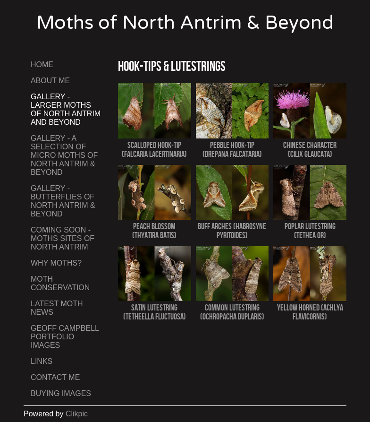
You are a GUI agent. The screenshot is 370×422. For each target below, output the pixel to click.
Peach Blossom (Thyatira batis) (154, 231)
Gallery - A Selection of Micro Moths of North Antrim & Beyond (64, 155)
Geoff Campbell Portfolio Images (65, 336)
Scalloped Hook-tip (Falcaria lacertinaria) (154, 149)
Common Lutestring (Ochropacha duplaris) (232, 312)
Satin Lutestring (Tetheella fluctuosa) (154, 312)
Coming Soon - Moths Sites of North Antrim (62, 238)
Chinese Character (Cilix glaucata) (309, 149)
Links (41, 361)
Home (42, 64)
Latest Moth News (57, 308)
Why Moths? (56, 263)
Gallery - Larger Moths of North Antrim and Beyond (66, 109)
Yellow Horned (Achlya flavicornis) (310, 312)
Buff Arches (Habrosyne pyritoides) (232, 231)
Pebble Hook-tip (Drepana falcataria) (232, 149)
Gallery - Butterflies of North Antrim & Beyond (63, 201)
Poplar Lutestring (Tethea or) (310, 231)
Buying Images (61, 393)
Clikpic (77, 414)
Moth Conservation (60, 283)
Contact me (55, 377)
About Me (50, 81)
